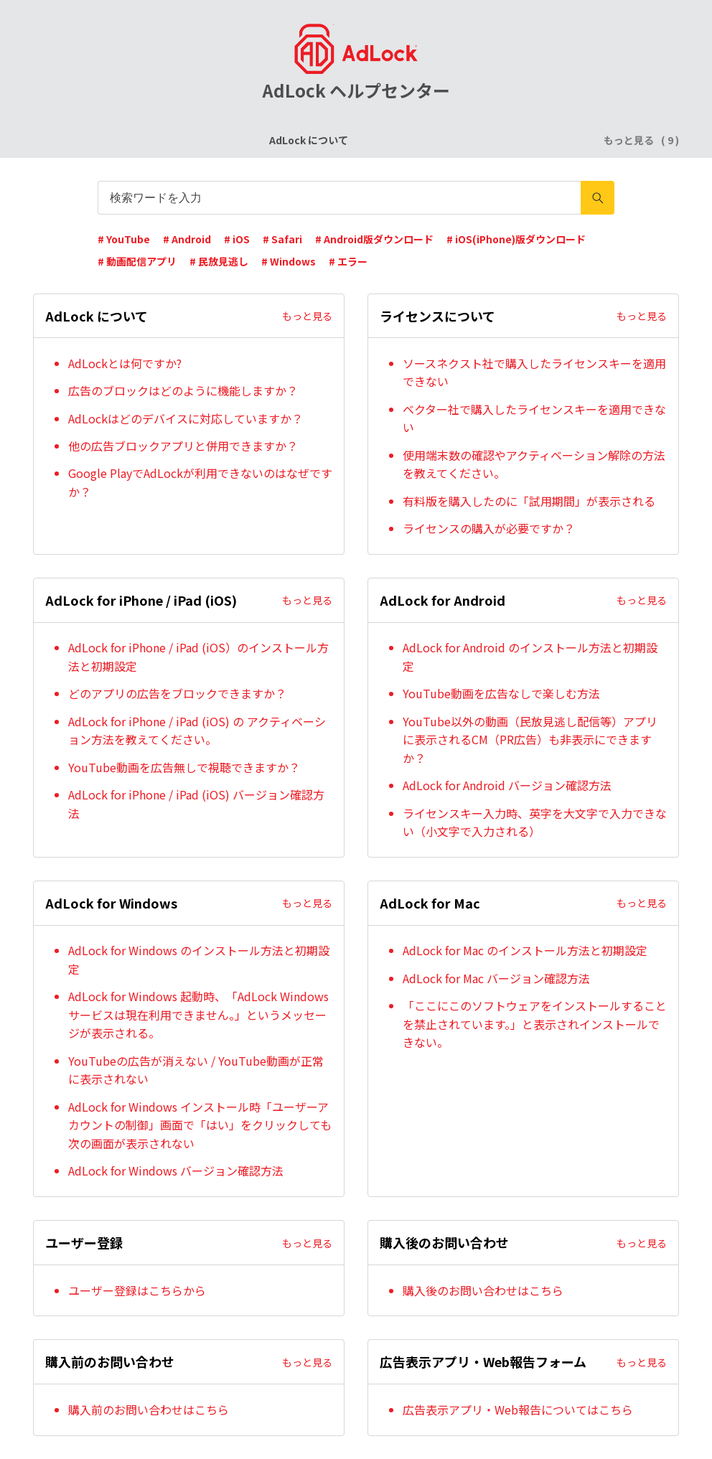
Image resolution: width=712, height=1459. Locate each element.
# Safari (282, 239)
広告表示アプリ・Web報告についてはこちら (518, 1409)
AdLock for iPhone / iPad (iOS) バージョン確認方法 (196, 804)
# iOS (237, 239)
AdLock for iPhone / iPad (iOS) (355, 140)
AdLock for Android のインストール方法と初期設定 (530, 657)
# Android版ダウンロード (374, 239)
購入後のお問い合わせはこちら (483, 1290)
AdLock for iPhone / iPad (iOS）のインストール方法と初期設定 (198, 657)
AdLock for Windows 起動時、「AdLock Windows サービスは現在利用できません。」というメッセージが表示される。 (198, 1014)
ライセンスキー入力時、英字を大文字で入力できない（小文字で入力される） (535, 822)
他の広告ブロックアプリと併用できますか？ (183, 445)
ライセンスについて (216, 140)
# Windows (288, 261)
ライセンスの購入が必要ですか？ (489, 528)
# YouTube (124, 239)
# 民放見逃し (218, 261)
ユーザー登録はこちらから (137, 1290)
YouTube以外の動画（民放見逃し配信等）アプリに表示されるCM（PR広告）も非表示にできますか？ (530, 739)
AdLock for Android (497, 140)
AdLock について (111, 140)
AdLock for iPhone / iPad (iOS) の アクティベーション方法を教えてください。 (197, 731)
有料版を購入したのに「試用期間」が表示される (529, 501)
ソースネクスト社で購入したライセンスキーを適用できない (534, 372)
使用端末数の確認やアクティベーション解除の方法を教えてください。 (534, 464)
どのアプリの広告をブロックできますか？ (177, 693)
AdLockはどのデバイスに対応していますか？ (185, 418)
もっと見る (307, 316)
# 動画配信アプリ (137, 261)
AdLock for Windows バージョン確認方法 (176, 1170)
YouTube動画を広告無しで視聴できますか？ (184, 767)
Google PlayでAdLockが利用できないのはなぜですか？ (200, 482)
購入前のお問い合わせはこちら (148, 1409)
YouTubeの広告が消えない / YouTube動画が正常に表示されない (196, 1070)
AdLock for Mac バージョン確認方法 (496, 978)
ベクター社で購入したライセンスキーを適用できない (534, 418)
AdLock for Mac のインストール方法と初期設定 (525, 950)
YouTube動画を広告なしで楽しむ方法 (501, 693)
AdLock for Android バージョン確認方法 (507, 785)
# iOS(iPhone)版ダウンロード (516, 239)
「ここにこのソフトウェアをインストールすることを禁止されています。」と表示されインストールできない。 (535, 1024)
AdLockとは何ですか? (125, 363)
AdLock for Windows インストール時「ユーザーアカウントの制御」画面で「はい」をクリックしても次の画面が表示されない (200, 1125)
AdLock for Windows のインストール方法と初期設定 (198, 959)
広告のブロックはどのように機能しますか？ (183, 390)
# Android (187, 239)
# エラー (348, 261)
